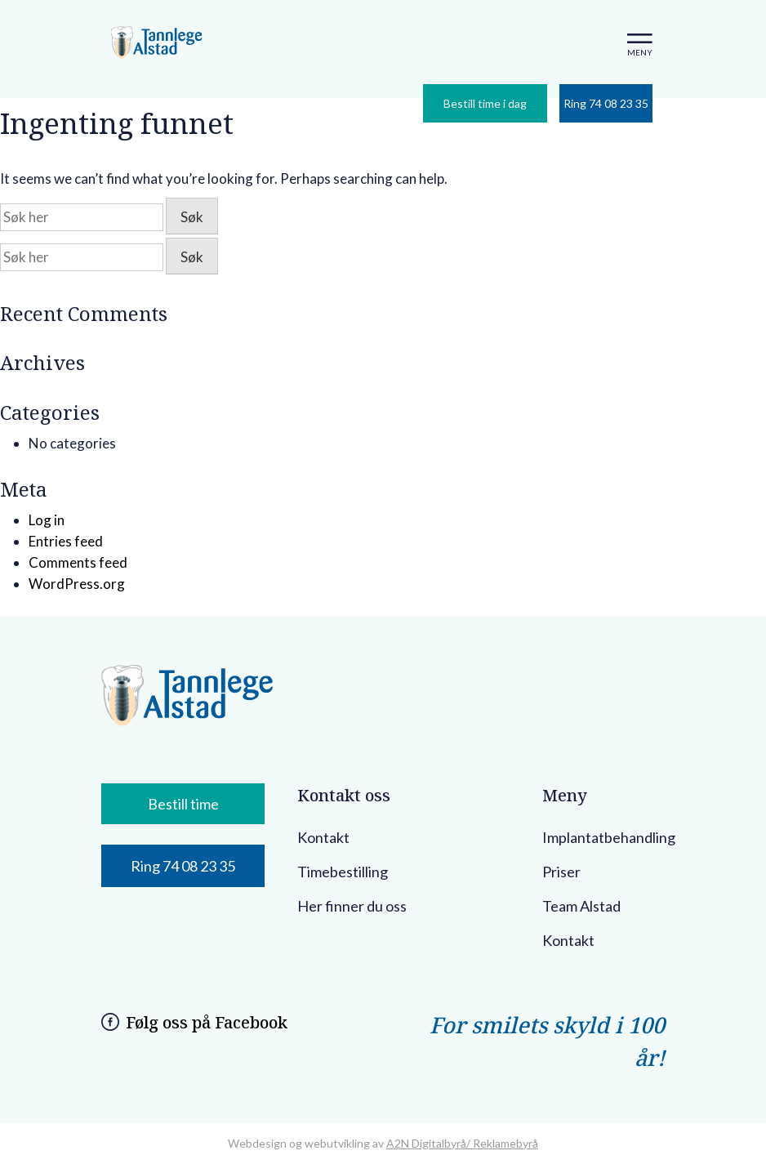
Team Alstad (581, 906)
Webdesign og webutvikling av (307, 1143)
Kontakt (323, 837)
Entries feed (66, 541)
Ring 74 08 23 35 (605, 103)
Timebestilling (342, 872)
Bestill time (183, 804)
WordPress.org (77, 583)
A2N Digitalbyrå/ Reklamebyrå (462, 1143)
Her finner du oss (352, 906)
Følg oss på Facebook (206, 1022)
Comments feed (78, 562)
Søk (191, 216)
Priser (561, 872)
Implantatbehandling (608, 837)
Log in (47, 519)
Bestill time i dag (485, 103)
